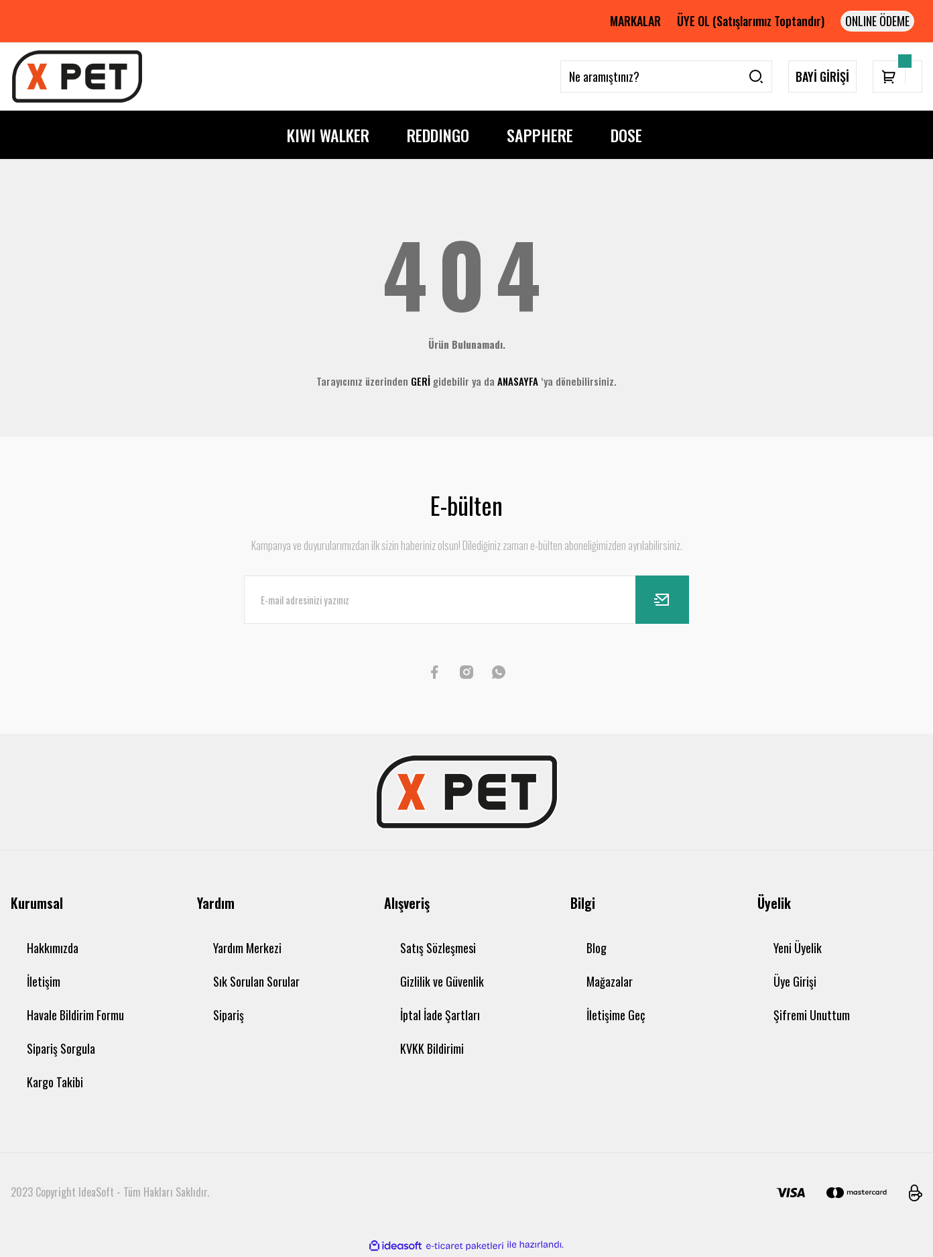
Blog (596, 948)
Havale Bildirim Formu (75, 1015)
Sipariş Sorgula (61, 1048)
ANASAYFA (517, 381)
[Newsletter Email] (466, 600)
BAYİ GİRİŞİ (822, 76)
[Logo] (77, 76)
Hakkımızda (52, 948)
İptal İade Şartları (440, 1015)
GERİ (420, 381)
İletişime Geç (615, 1015)
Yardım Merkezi (247, 948)
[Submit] (662, 600)
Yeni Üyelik (797, 948)
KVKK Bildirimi (432, 1048)
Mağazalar (609, 981)
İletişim (43, 981)
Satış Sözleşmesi (438, 948)
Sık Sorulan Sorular (256, 981)
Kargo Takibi (55, 1082)
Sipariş (228, 1015)
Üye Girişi (794, 981)
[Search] (666, 76)
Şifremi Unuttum (811, 1015)
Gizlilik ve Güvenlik (442, 981)
